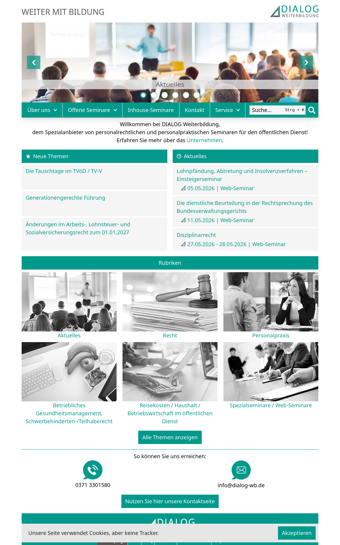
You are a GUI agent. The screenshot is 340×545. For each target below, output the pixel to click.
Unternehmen (204, 140)
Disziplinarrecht (196, 234)
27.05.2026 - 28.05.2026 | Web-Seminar (237, 244)
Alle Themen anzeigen (170, 437)
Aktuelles (170, 84)
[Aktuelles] (143, 95)
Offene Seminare (92, 109)
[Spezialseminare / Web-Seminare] (196, 95)
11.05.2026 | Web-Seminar (221, 220)
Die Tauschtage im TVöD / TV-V (64, 170)
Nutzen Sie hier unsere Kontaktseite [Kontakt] (170, 501)
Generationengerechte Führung (65, 197)
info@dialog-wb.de (241, 485)
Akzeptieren (297, 532)
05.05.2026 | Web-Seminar (221, 188)
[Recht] (154, 95)
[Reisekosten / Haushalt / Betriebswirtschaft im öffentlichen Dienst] (186, 95)
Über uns (42, 109)
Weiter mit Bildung (63, 12)
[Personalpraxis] (164, 95)
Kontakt (194, 109)
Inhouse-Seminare (151, 109)
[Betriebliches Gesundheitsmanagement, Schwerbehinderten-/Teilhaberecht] (175, 95)
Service (227, 109)
